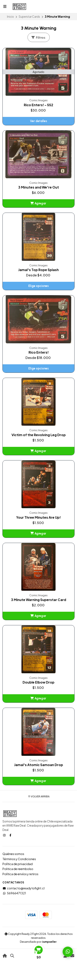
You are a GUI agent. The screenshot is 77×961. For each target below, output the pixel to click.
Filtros (38, 38)
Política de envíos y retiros (20, 873)
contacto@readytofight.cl (23, 888)
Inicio (10, 16)
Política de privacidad (17, 863)
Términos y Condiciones (19, 858)
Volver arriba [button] (38, 796)
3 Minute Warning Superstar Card (38, 600)
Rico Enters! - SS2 (38, 105)
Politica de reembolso (17, 868)
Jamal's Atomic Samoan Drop (38, 765)
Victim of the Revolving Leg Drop (38, 435)
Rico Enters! (39, 352)
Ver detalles (38, 121)
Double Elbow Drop (38, 682)
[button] (38, 203)
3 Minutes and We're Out (38, 187)
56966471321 (14, 893)
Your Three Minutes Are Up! (38, 517)
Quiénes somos (13, 853)
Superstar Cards (29, 16)
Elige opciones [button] (38, 286)
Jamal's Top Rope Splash (38, 270)
